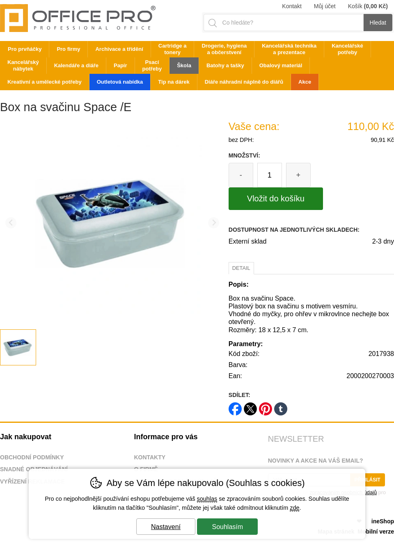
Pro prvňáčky (24, 49)
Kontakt (291, 6)
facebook (235, 406)
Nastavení (166, 526)
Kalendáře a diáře (76, 65)
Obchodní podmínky (32, 457)
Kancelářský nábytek (23, 65)
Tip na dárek (173, 82)
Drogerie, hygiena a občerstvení (224, 49)
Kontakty (149, 457)
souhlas (207, 498)
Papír (120, 65)
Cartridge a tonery (172, 49)
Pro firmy (68, 49)
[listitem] (18, 347)
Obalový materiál (280, 65)
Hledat (378, 22)
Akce (304, 82)
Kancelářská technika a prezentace (289, 49)
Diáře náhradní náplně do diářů (244, 82)
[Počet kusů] (269, 175)
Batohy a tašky (225, 65)
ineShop (382, 521)
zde (294, 507)
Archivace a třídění (119, 49)
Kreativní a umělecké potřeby (44, 82)
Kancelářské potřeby (347, 49)
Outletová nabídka (120, 82)
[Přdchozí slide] (10, 222)
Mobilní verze (375, 531)
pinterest (265, 406)
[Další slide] (213, 222)
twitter (250, 406)
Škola (184, 65)
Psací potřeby (152, 65)
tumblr (280, 406)
